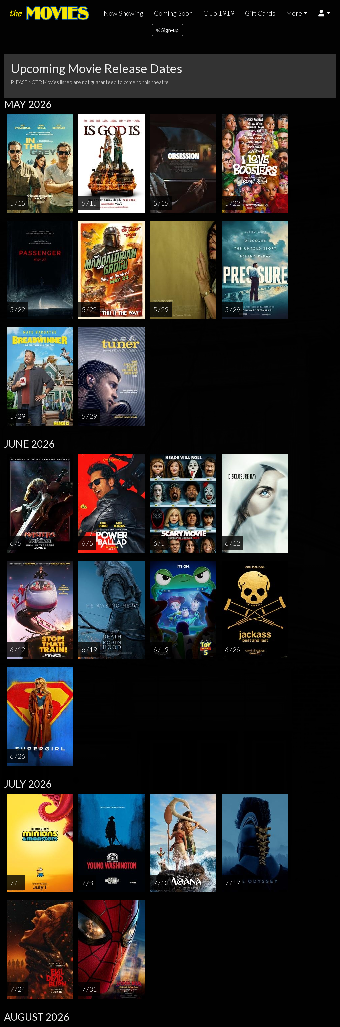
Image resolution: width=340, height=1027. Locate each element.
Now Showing (123, 13)
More (294, 13)
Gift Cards (260, 13)
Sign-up (167, 30)
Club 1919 (218, 13)
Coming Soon (173, 13)
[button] (324, 13)
